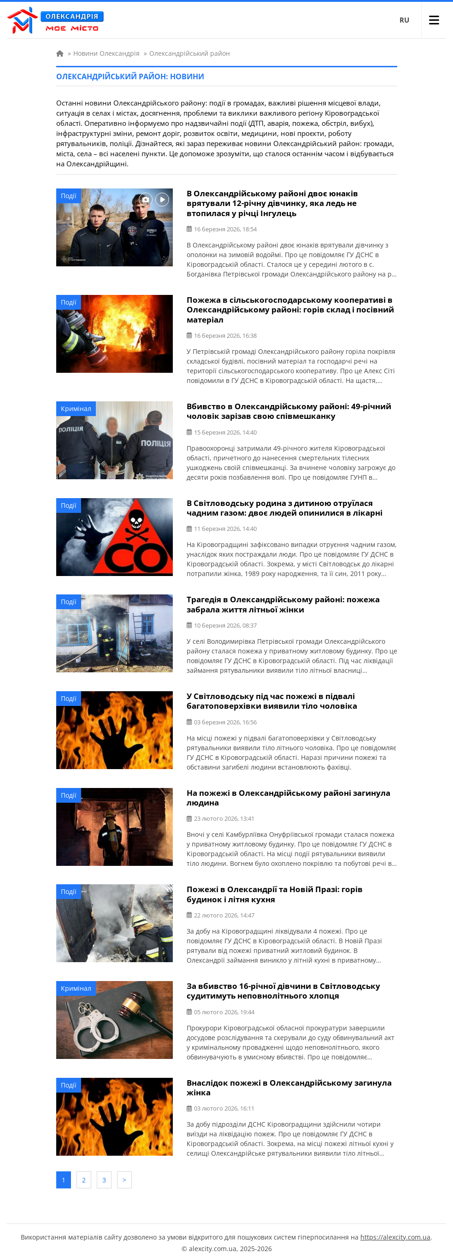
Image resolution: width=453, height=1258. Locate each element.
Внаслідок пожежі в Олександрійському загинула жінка (289, 1084)
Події (68, 195)
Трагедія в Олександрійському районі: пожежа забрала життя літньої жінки (283, 603)
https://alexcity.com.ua (395, 1233)
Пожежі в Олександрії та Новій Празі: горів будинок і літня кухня (275, 892)
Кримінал (76, 407)
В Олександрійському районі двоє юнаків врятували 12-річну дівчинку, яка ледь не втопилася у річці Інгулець (272, 203)
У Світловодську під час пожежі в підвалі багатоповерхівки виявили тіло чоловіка (272, 699)
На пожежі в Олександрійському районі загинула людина (288, 795)
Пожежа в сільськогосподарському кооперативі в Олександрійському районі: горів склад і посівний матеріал (290, 309)
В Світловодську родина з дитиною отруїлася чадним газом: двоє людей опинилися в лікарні (284, 506)
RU (404, 19)
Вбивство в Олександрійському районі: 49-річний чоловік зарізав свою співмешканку (289, 410)
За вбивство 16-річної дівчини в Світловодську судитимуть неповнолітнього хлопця (283, 988)
